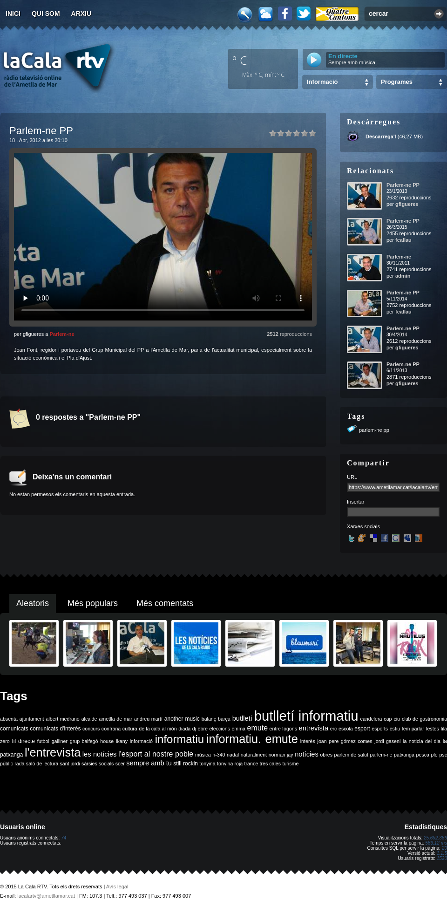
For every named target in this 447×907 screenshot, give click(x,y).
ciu (396, 719)
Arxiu (81, 13)
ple (434, 754)
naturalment (254, 754)
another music (182, 719)
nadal (233, 754)
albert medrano (63, 719)
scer (120, 763)
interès (307, 741)
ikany (122, 741)
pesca (422, 754)
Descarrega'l (381, 136)
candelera (371, 719)
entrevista (314, 728)
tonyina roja (230, 763)
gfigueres (407, 204)
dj (194, 728)
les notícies (99, 754)
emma (238, 728)
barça (224, 719)
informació (141, 741)
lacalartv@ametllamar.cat (46, 896)
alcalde (89, 719)
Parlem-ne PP (403, 185)
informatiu (179, 739)
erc (333, 728)
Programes (397, 81)
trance (251, 763)
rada (19, 763)
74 (63, 837)
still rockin (185, 763)
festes (432, 728)
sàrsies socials (97, 763)
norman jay (281, 754)
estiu (395, 728)
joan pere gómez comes (345, 741)
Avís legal (117, 886)
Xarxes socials (363, 526)
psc (443, 754)
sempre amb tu (149, 763)
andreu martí (148, 719)
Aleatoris (32, 603)
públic (6, 763)
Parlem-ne (61, 334)
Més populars (93, 603)
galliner (60, 741)
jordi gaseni (387, 741)
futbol (43, 741)
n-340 (218, 754)
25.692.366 (435, 837)
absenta (9, 719)
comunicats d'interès (55, 728)
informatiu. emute (252, 738)
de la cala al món (157, 728)
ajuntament (32, 719)
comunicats (14, 728)
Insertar (355, 502)
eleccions (219, 728)
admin (402, 276)
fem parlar (413, 728)
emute (257, 728)
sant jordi (70, 763)
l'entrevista (53, 752)
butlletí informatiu (306, 715)
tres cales (270, 763)
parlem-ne (381, 754)
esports (380, 728)
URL (352, 477)
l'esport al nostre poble (155, 754)
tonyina (207, 763)
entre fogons (283, 728)
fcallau (403, 240)
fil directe (23, 741)
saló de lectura (42, 763)
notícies (306, 754)
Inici (13, 13)
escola (346, 728)
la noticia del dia (421, 741)
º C (239, 60)
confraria (111, 728)
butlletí (242, 718)
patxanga (404, 754)
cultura (129, 728)
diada (184, 728)
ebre (203, 728)
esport (362, 728)
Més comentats (164, 603)
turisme (290, 763)
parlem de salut (351, 754)
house (107, 741)
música (203, 754)
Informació (322, 81)
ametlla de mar (115, 719)
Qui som (46, 13)
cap (388, 719)
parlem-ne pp (374, 430)
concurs (91, 728)
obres (326, 754)
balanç (209, 719)
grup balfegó (84, 741)
